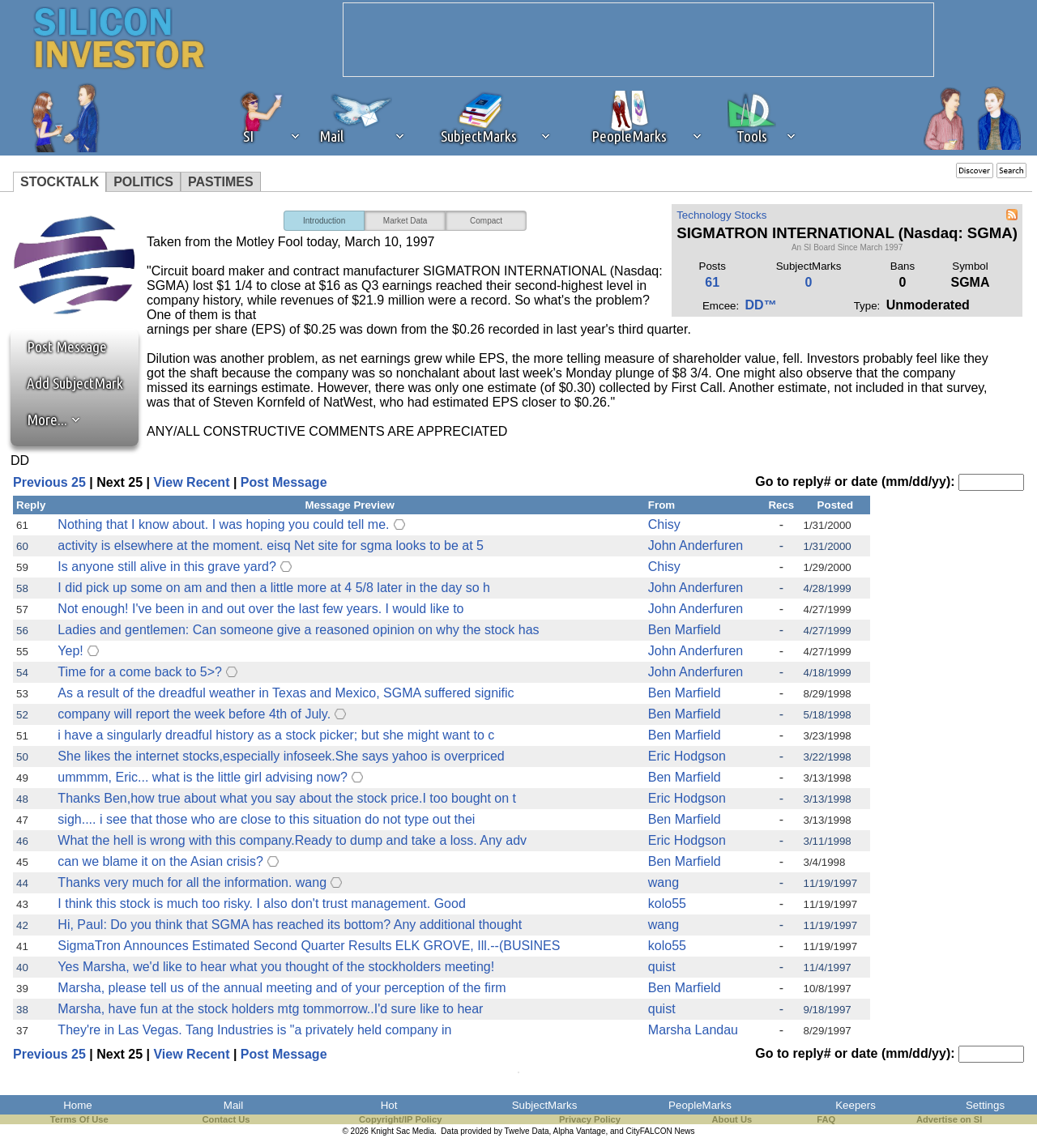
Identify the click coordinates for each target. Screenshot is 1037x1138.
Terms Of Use (79, 1119)
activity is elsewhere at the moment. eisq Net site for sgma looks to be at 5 (271, 545)
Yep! (70, 651)
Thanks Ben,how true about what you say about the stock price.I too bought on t (287, 798)
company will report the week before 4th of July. (194, 714)
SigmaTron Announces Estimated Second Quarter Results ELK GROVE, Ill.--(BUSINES (309, 946)
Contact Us (226, 1119)
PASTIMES (221, 182)
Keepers (855, 1105)
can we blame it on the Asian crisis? (160, 861)
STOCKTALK (59, 182)
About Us (732, 1119)
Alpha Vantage (579, 1131)
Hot (389, 1105)
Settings (985, 1105)
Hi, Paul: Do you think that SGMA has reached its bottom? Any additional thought (290, 924)
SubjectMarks (545, 1105)
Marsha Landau (693, 1030)
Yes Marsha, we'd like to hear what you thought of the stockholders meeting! (276, 967)
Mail (233, 1105)
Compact (486, 220)
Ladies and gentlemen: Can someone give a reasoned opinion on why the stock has (298, 630)
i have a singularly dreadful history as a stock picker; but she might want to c (276, 735)
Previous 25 (49, 482)
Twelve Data (527, 1131)
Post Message (59, 347)
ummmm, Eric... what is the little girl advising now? (202, 777)
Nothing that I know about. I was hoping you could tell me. (223, 524)
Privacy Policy (590, 1119)
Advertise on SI (949, 1119)
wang (663, 882)
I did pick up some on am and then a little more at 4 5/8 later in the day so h (274, 588)
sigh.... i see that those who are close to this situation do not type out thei (266, 819)
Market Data (405, 220)
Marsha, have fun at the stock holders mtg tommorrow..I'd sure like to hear (270, 1009)
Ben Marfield (684, 630)
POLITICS (143, 182)
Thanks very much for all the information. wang (192, 882)
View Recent (191, 482)
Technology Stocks (721, 215)
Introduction (324, 220)
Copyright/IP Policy (400, 1119)
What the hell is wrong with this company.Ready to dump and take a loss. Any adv (292, 840)
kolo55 (667, 903)
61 (712, 282)
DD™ (761, 305)
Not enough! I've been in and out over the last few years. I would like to (260, 609)
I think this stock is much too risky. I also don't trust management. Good (261, 903)
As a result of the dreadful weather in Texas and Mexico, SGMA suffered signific (286, 693)
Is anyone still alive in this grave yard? (166, 566)
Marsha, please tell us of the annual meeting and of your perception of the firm (282, 988)
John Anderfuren (695, 545)
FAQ (826, 1119)
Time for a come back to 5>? (140, 672)
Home (77, 1105)
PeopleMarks (700, 1105)
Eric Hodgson (687, 756)
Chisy (664, 524)
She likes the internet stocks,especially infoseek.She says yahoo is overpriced (281, 756)
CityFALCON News (660, 1131)
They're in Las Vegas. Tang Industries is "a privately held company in (254, 1030)
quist (662, 967)
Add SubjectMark (75, 383)
